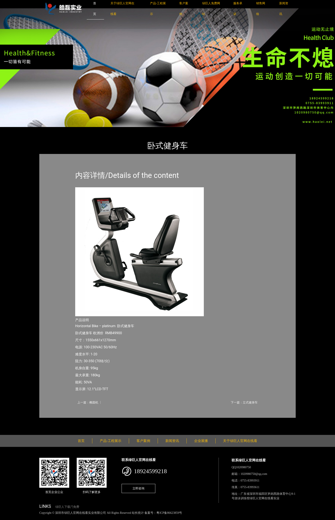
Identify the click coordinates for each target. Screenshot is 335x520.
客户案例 (143, 441)
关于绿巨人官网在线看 (240, 441)
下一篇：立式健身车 (244, 402)
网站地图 (6, 517)
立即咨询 (138, 488)
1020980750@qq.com (254, 474)
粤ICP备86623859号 (169, 512)
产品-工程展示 (65, 130)
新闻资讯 (172, 441)
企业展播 (201, 441)
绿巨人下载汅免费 (67, 506)
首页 (47, 130)
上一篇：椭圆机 (87, 402)
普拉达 (85, 130)
